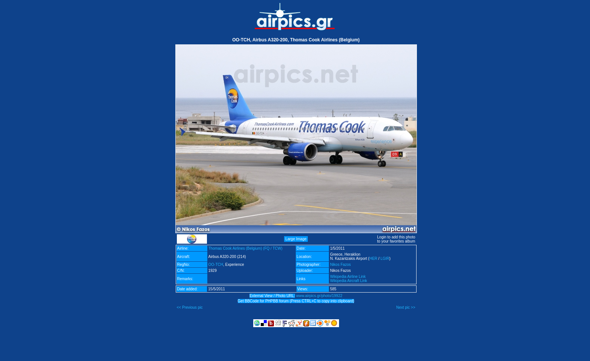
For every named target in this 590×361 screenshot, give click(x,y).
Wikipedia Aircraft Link (348, 281)
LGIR (384, 258)
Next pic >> (405, 307)
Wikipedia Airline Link (348, 277)
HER (373, 258)
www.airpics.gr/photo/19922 (319, 296)
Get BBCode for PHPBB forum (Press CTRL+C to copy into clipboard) (296, 301)
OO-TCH (215, 264)
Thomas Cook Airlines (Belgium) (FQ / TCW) (245, 248)
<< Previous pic (190, 307)
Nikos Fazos (340, 264)
